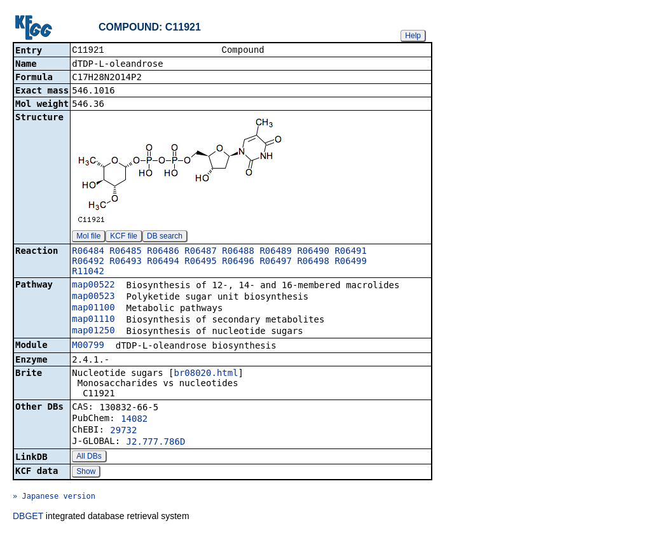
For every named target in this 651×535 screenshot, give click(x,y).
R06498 (313, 262)
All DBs (88, 457)
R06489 (275, 252)
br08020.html (206, 374)
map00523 (93, 297)
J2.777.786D (156, 443)
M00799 (88, 346)
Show (85, 472)
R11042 (88, 272)
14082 (134, 420)
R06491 (350, 252)
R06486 (163, 252)
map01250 (93, 331)
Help (413, 35)
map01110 (93, 320)
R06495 (200, 262)
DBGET (28, 517)
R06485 (125, 252)
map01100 (93, 308)
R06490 (313, 252)
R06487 (200, 252)
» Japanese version (54, 497)
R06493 (125, 262)
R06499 (350, 262)
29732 (123, 431)
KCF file (123, 237)
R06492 (88, 262)
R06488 (238, 252)
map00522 (93, 286)
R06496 (238, 262)
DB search (164, 237)
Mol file (88, 237)
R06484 (88, 252)
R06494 (163, 262)
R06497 (275, 262)
